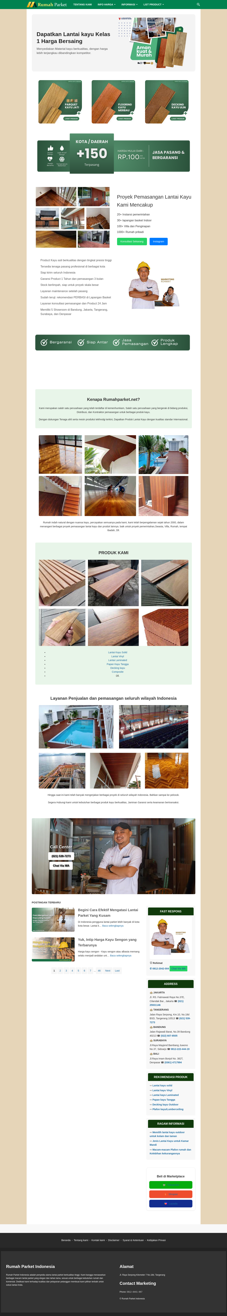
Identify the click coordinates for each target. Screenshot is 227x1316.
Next (107, 970)
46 (99, 970)
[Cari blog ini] (198, 4)
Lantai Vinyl (117, 656)
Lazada (171, 1203)
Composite (118, 671)
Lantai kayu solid (162, 1085)
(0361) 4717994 (173, 1062)
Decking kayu (117, 668)
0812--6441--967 (134, 1292)
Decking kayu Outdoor (165, 1104)
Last (117, 970)
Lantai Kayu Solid (117, 652)
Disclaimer (113, 1240)
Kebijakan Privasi (156, 1240)
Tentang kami (81, 1240)
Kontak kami (98, 1240)
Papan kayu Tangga (163, 1099)
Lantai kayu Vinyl (162, 1090)
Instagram (158, 241)
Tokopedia (170, 1185)
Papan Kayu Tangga (118, 664)
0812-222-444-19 (180, 1049)
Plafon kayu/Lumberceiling (167, 1109)
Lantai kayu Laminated (165, 1095)
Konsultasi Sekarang (132, 241)
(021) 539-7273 (61, 856)
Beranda (66, 1240)
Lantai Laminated (117, 660)
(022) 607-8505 (169, 1035)
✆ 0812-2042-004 (159, 968)
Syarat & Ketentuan (133, 1240)
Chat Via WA (61, 865)
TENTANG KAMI (82, 4)
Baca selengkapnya (113, 925)
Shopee (171, 1194)
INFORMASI (128, 4)
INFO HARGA (105, 4)
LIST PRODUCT (152, 4)
